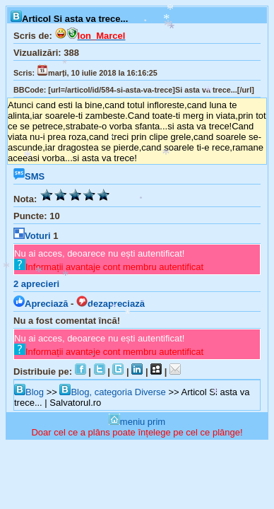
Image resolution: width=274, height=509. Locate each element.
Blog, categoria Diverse (112, 392)
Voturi (32, 235)
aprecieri (36, 284)
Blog (29, 392)
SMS (28, 176)
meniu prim (137, 421)
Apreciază (40, 303)
